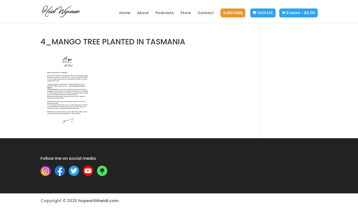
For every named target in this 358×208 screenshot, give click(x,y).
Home (124, 13)
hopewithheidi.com (98, 201)
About (143, 13)
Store (185, 13)
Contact (206, 13)
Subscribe (233, 13)
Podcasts (165, 13)
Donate (265, 13)
